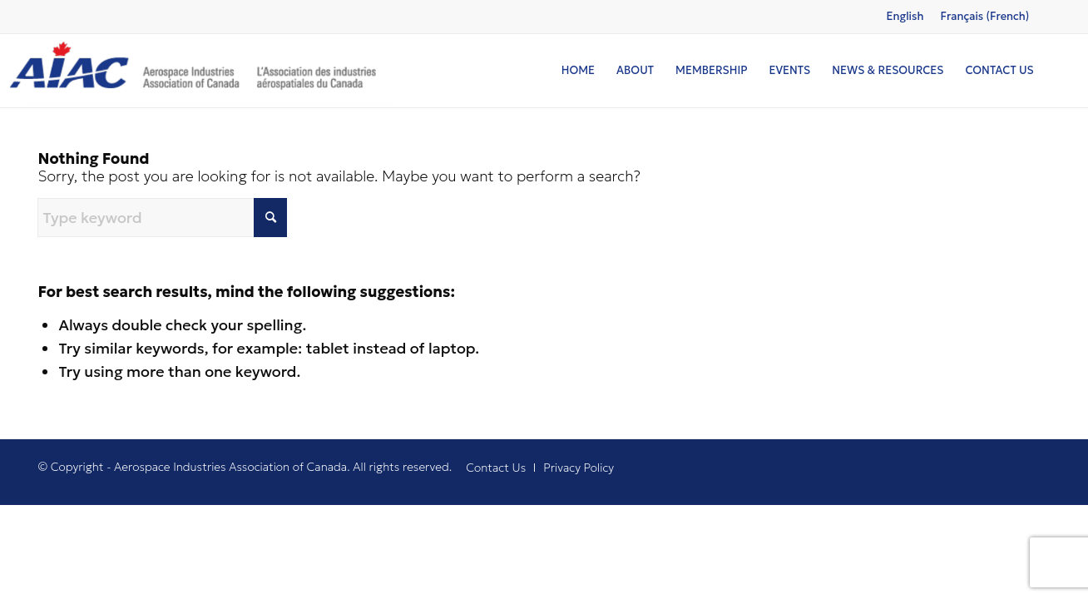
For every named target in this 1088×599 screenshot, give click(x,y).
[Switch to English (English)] (905, 16)
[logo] (197, 70)
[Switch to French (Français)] (984, 16)
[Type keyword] (162, 217)
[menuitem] (578, 70)
